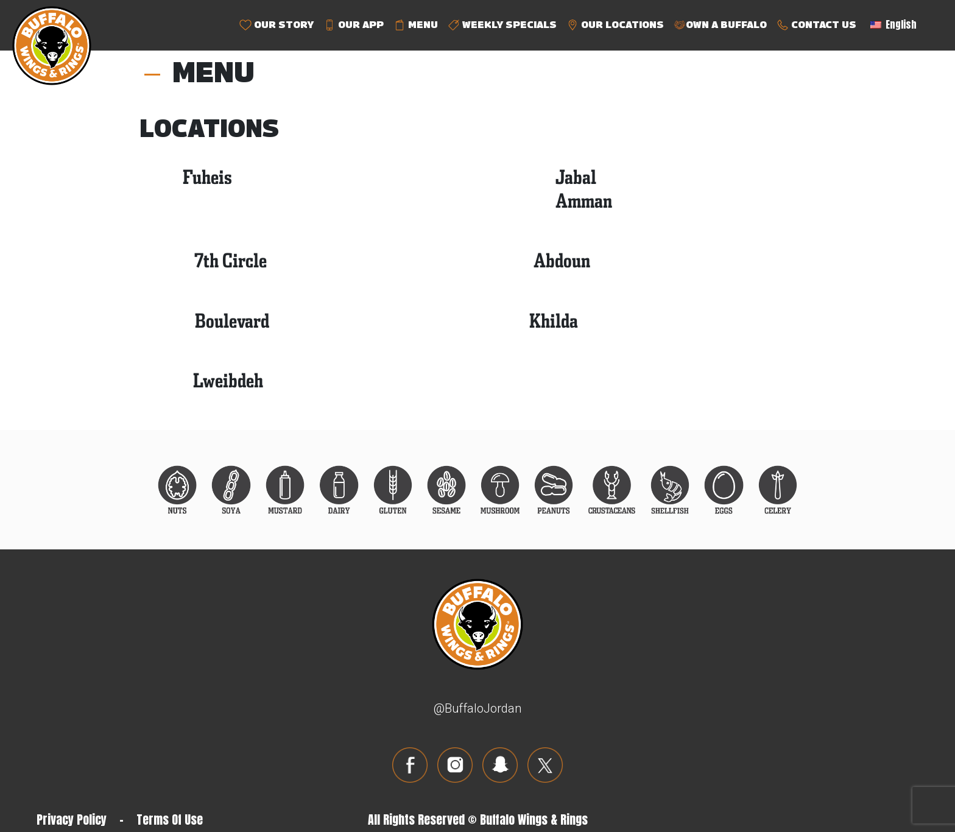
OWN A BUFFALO (720, 25)
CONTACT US (816, 25)
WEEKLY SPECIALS (502, 25)
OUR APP (353, 25)
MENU (415, 25)
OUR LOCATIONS (615, 25)
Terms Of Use (169, 819)
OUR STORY (276, 25)
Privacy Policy (72, 819)
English (893, 24)
